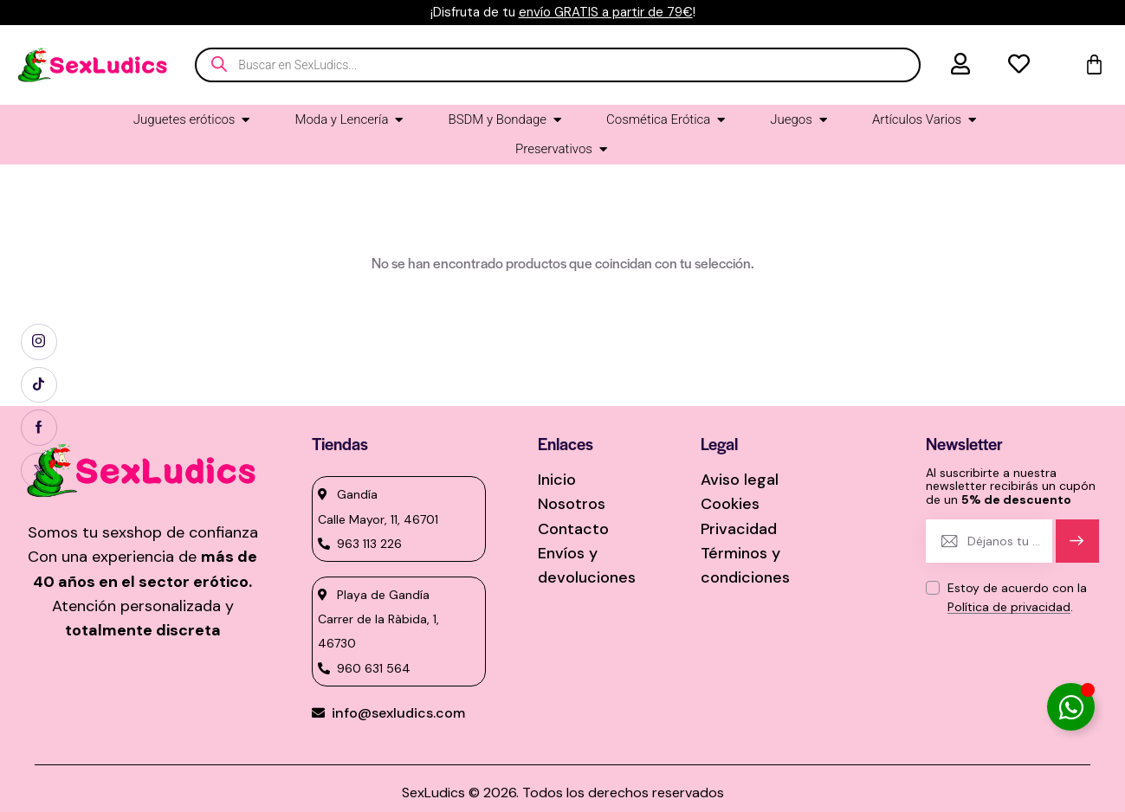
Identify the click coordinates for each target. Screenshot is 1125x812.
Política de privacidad (1008, 607)
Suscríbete (1076, 548)
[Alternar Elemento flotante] (1071, 707)
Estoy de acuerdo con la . (1017, 597)
